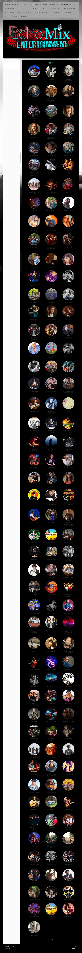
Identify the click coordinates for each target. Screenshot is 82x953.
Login (76, 946)
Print (7, 946)
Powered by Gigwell (51, 939)
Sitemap (12, 946)
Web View (74, 948)
